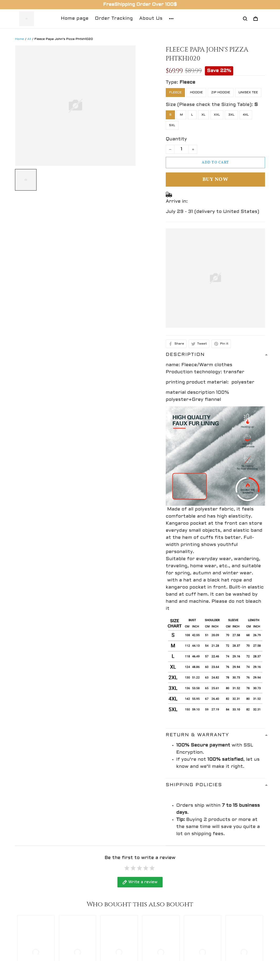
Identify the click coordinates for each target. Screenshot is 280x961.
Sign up (251, 903)
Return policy (160, 916)
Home (19, 39)
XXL (217, 114)
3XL (231, 114)
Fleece (187, 82)
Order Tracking (114, 18)
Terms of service (164, 906)
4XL (246, 114)
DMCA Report (176, 937)
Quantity (176, 139)
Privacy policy (160, 887)
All (29, 39)
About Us (151, 18)
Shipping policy (162, 897)
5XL (172, 125)
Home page (75, 18)
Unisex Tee (248, 92)
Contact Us (93, 877)
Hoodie (196, 92)
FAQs (86, 897)
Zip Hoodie (220, 92)
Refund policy (160, 877)
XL (203, 114)
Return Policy (96, 887)
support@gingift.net (40, 898)
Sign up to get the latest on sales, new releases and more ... (234, 884)
